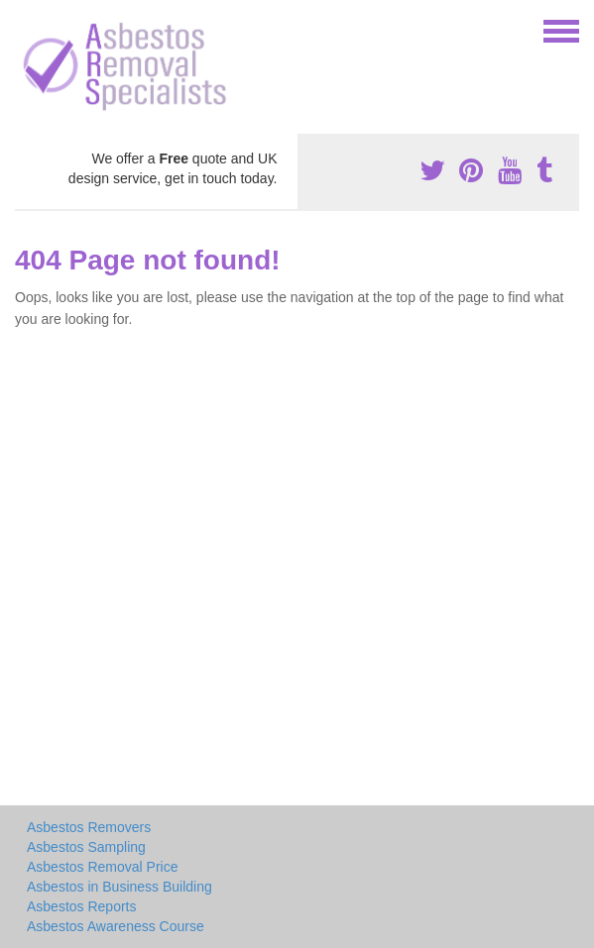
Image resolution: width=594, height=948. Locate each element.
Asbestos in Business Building (119, 887)
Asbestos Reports (82, 906)
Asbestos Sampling (86, 847)
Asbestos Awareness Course (115, 926)
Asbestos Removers (89, 827)
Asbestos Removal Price (102, 867)
